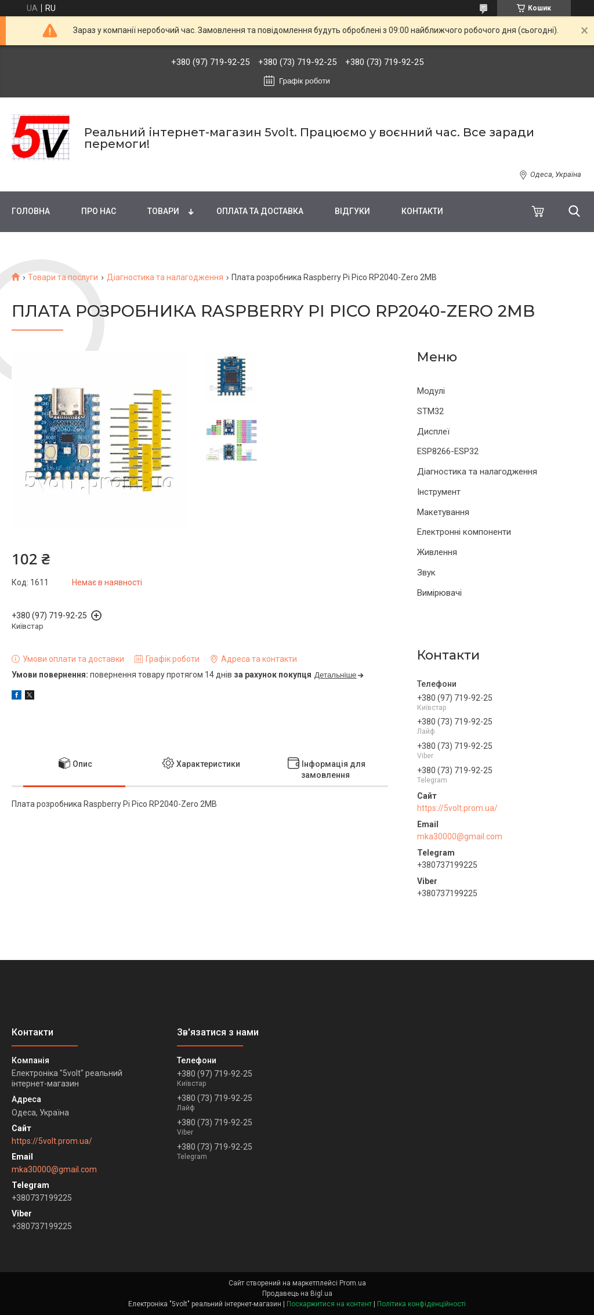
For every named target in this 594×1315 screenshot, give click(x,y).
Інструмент (439, 492)
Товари (163, 211)
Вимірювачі (439, 593)
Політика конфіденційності (421, 1304)
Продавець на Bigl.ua (297, 1293)
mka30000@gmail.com (459, 836)
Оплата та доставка (259, 211)
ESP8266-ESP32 (448, 451)
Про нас (98, 211)
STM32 (430, 411)
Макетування (443, 512)
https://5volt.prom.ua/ (457, 808)
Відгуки (352, 211)
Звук (426, 572)
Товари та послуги (63, 277)
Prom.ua (352, 1283)
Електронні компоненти (464, 532)
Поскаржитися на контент (329, 1304)
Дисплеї (433, 431)
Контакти (422, 211)
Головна (31, 211)
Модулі (431, 391)
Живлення (437, 552)
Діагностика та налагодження (165, 277)
